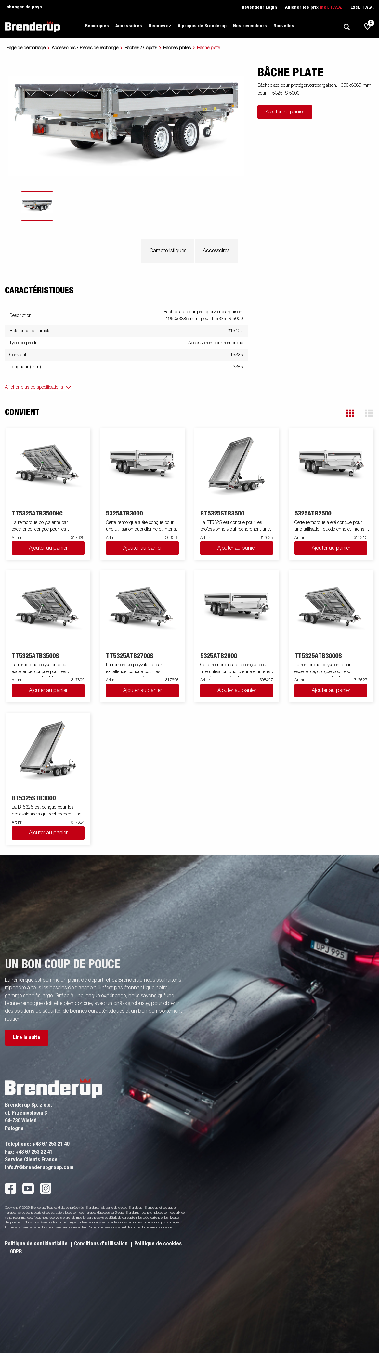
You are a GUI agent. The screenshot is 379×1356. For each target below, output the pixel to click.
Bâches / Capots (140, 48)
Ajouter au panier (285, 112)
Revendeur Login (259, 7)
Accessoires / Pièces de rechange (85, 48)
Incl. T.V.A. (331, 7)
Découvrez (160, 26)
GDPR (16, 1251)
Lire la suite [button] (26, 1037)
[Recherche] (346, 27)
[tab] (37, 206)
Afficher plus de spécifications (34, 387)
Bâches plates (177, 48)
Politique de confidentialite (37, 1243)
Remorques (97, 26)
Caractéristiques (168, 251)
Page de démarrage (26, 48)
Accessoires (128, 26)
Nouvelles (283, 26)
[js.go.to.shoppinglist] (367, 26)
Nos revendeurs (250, 26)
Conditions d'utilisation (101, 1243)
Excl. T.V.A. (362, 7)
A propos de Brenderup (202, 26)
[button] (350, 413)
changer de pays (24, 7)
